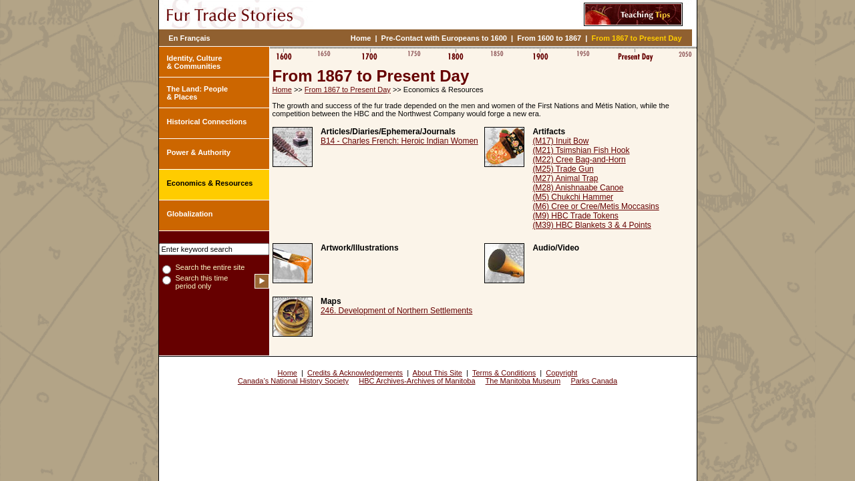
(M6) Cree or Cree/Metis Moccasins (595, 206)
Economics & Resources (210, 183)
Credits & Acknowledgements (355, 373)
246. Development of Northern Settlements (396, 310)
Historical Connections (207, 122)
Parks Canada (593, 381)
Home (361, 38)
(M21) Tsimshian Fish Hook (580, 150)
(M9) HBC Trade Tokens (575, 215)
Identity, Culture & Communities (194, 62)
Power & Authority (199, 152)
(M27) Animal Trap (565, 178)
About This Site (437, 373)
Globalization (190, 214)
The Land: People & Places (197, 93)
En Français (189, 38)
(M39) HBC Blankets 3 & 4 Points (591, 225)
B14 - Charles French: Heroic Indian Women (399, 141)
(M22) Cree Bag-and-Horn (578, 159)
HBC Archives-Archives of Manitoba (417, 381)
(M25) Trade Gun (562, 169)
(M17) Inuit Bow (560, 141)
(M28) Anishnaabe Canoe (577, 187)
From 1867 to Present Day (637, 38)
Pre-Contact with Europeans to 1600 (444, 38)
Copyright (561, 373)
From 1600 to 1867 (549, 38)
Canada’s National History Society (293, 381)
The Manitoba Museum (523, 381)
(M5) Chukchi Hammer (572, 197)
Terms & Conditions (504, 373)
